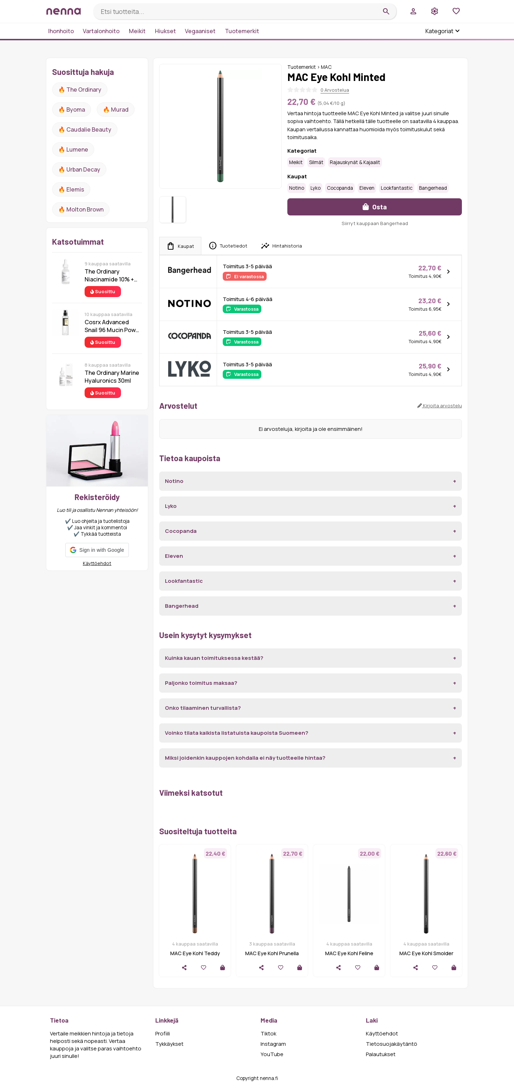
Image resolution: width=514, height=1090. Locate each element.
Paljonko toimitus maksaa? (201, 683)
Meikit (137, 31)
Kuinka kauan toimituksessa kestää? (214, 658)
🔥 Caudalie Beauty (84, 129)
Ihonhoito (61, 31)
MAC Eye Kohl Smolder (426, 953)
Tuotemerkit (242, 31)
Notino (296, 188)
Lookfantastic (397, 188)
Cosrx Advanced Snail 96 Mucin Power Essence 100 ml (113, 326)
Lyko (316, 188)
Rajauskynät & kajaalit (355, 162)
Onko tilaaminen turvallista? (203, 708)
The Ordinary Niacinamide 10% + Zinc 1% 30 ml (109, 275)
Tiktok (268, 1033)
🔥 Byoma (71, 109)
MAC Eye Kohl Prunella (272, 953)
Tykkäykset (169, 1044)
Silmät (316, 162)
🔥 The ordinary (79, 89)
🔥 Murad (115, 109)
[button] (96, 550)
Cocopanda (340, 188)
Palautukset (380, 1054)
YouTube (272, 1054)
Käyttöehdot (97, 563)
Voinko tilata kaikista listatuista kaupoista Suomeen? (236, 733)
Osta (375, 207)
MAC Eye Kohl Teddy (195, 953)
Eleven (366, 188)
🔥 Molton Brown (81, 209)
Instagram (273, 1044)
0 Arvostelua (335, 90)
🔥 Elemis (71, 189)
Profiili (162, 1033)
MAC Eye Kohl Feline (349, 953)
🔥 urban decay (79, 169)
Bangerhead (433, 188)
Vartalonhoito (101, 31)
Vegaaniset (200, 31)
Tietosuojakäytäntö (391, 1044)
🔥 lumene (73, 149)
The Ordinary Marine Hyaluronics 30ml (112, 376)
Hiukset (165, 31)
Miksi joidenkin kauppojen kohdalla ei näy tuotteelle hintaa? (245, 758)
